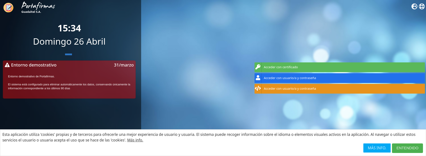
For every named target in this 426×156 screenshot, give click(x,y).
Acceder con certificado (276, 67)
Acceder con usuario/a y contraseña (285, 78)
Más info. (135, 140)
